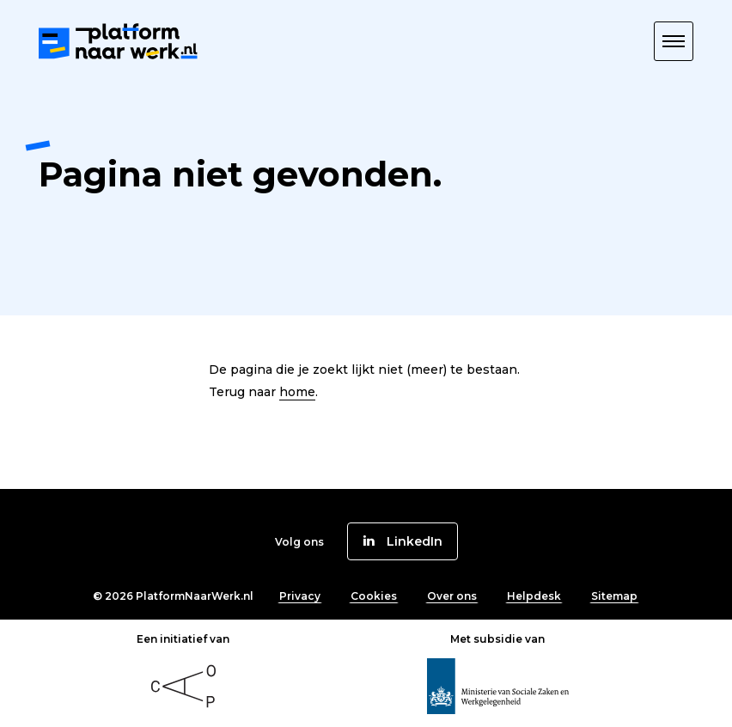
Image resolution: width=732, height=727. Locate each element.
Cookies (374, 596)
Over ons (452, 596)
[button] (673, 41)
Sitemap (614, 596)
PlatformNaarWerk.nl (194, 596)
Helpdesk (534, 596)
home (297, 392)
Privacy (299, 596)
